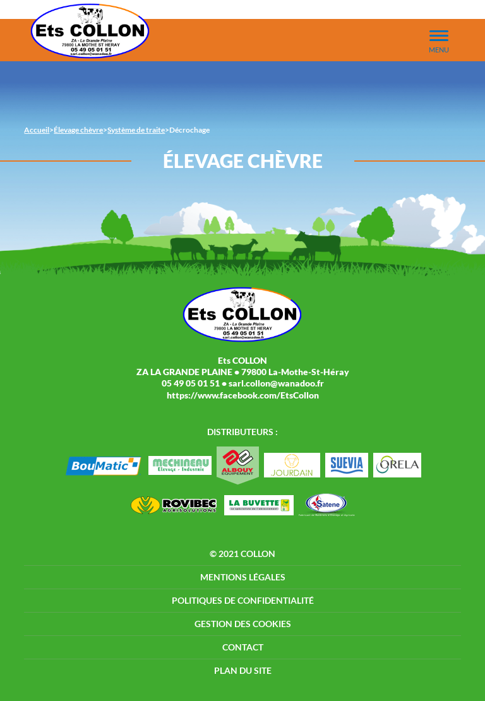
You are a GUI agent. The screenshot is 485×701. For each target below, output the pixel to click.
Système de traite (136, 130)
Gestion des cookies (243, 623)
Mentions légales (242, 577)
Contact (242, 647)
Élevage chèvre (78, 130)
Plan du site (243, 670)
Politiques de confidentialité (243, 600)
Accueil (36, 130)
